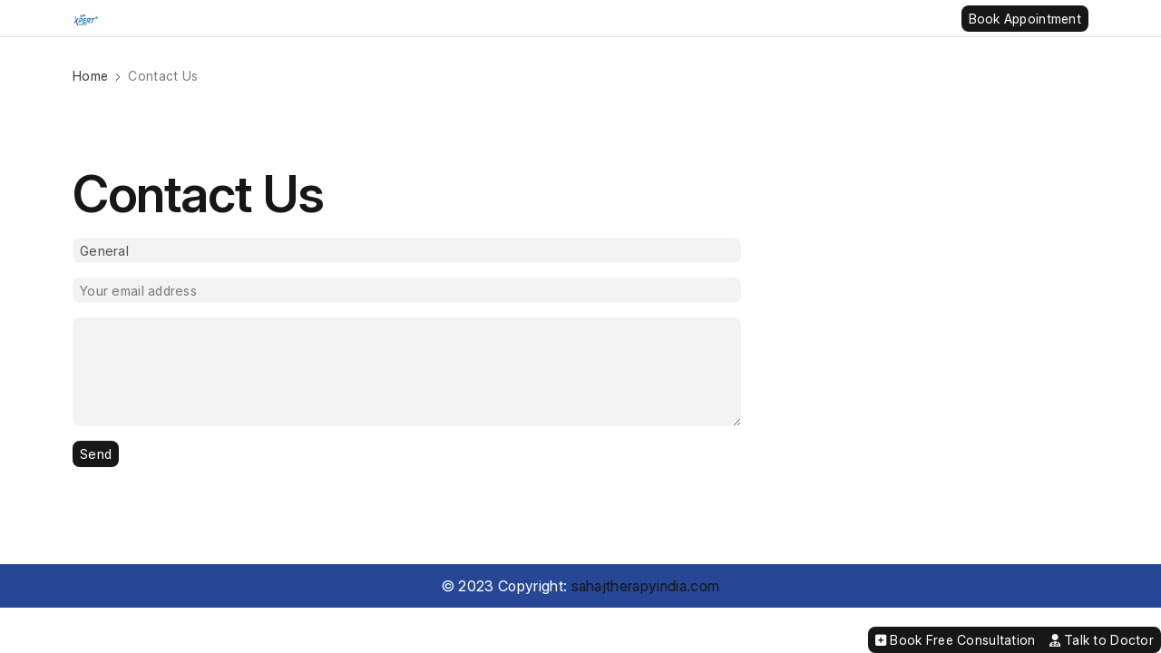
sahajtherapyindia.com (645, 586)
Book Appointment (1025, 18)
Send (96, 454)
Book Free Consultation (955, 640)
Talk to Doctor (1101, 640)
